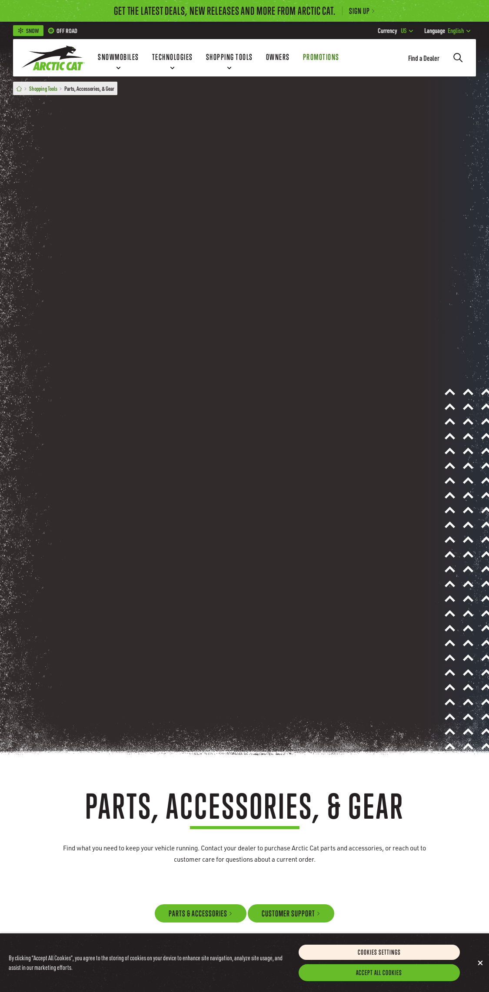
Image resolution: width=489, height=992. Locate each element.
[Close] (480, 974)
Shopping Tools (43, 88)
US (395, 30)
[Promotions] (321, 57)
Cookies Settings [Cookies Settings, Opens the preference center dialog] (379, 964)
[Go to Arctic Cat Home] (53, 57)
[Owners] (277, 57)
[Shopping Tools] (229, 57)
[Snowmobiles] (118, 57)
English (447, 30)
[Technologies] (173, 57)
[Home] (19, 88)
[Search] (458, 57)
